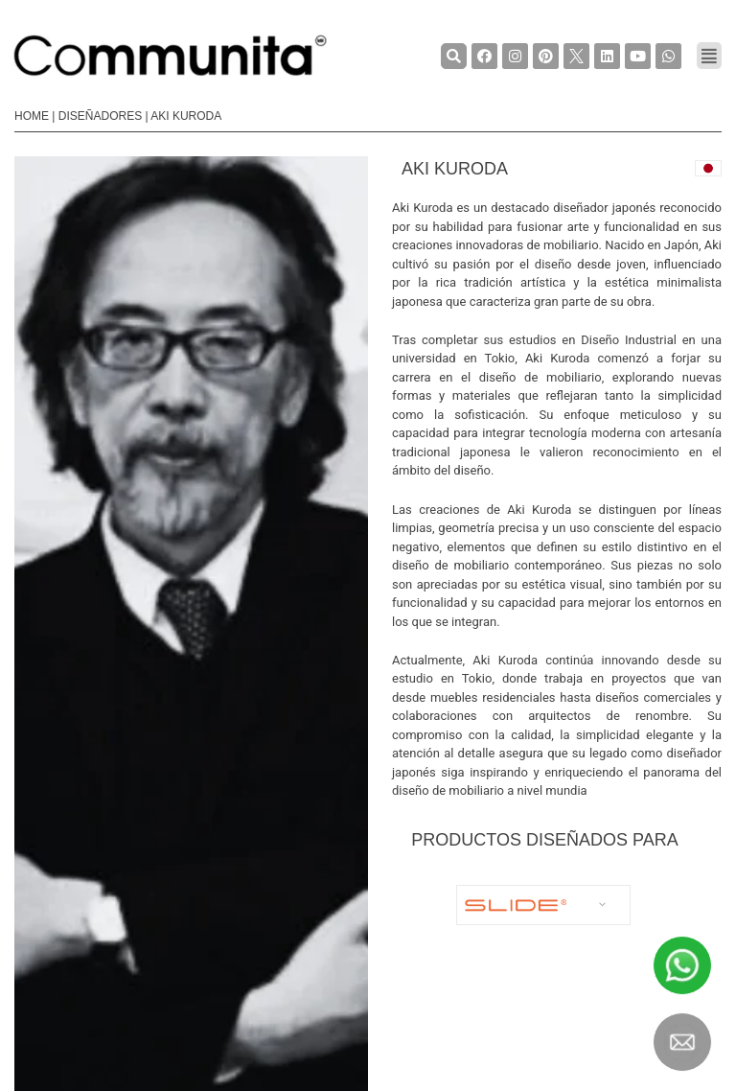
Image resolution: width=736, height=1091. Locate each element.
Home (31, 116)
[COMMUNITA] (170, 56)
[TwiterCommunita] (576, 56)
